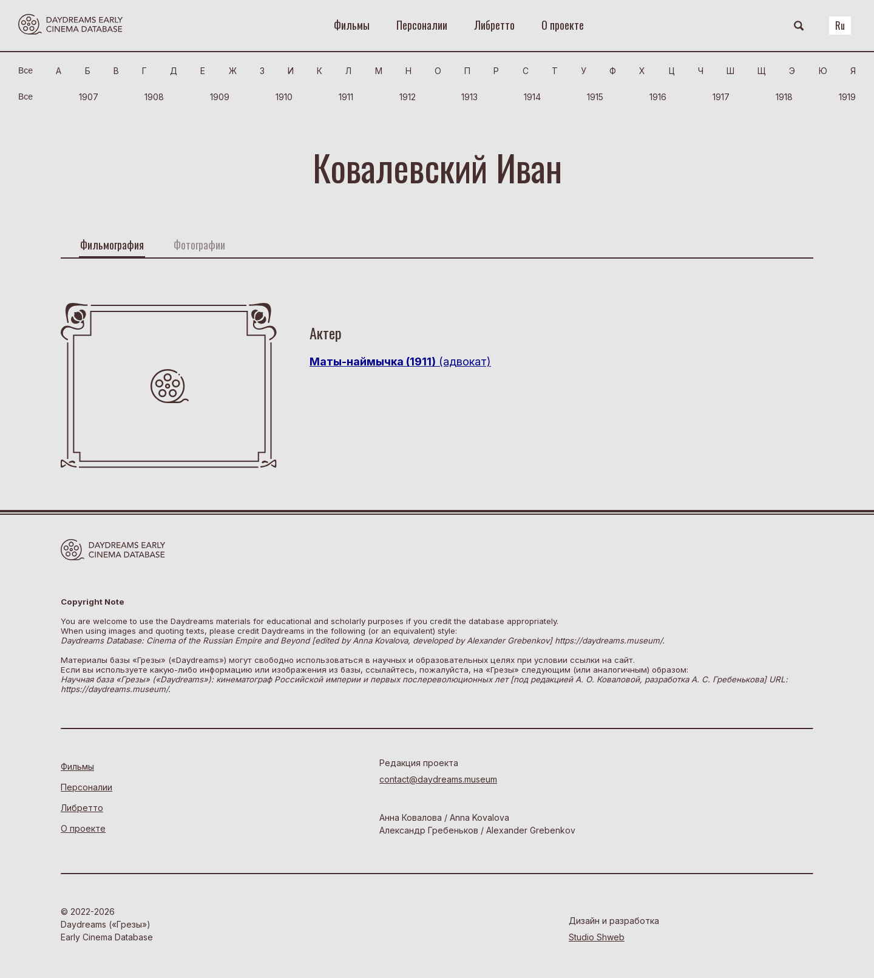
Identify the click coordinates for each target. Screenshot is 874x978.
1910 (284, 97)
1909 (219, 97)
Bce (25, 70)
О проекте (562, 25)
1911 (346, 97)
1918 (784, 97)
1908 (154, 97)
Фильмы (352, 25)
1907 (88, 97)
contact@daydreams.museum (438, 779)
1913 (469, 97)
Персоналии (421, 25)
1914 (532, 97)
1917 (721, 97)
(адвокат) (400, 361)
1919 (847, 97)
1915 (595, 97)
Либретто (494, 25)
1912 (407, 97)
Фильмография (112, 245)
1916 (657, 97)
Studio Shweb (597, 937)
